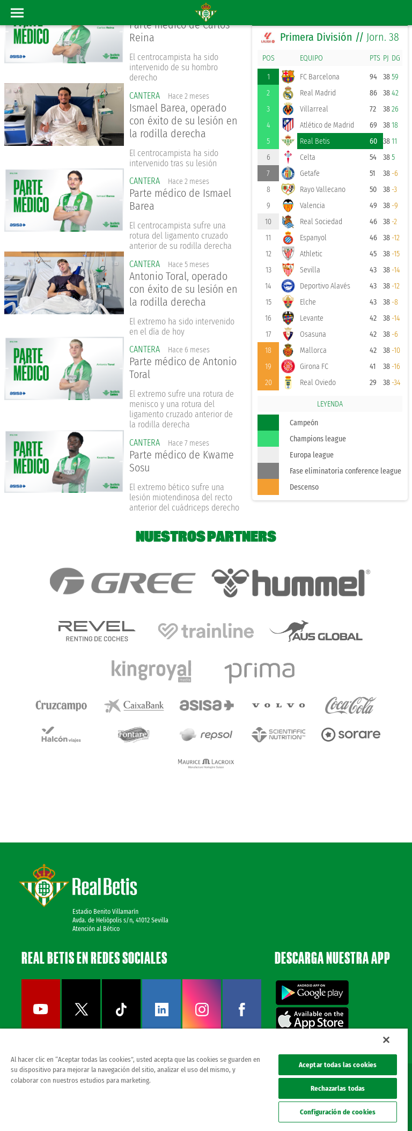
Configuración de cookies (338, 1112)
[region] (204, 1080)
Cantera (144, 96)
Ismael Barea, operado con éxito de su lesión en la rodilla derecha (183, 120)
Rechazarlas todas (338, 1088)
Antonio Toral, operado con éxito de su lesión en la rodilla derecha (183, 289)
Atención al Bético (96, 929)
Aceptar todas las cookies (338, 1065)
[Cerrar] (386, 1040)
